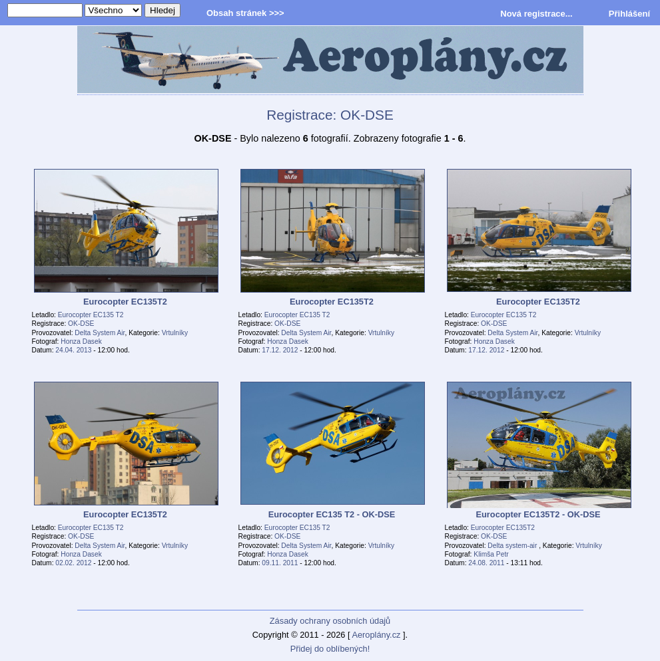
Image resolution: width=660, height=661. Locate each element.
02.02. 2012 (73, 563)
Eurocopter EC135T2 (503, 527)
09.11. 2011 (280, 563)
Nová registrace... (536, 14)
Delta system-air (513, 545)
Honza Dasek (81, 341)
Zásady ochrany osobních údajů (330, 621)
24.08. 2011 (486, 563)
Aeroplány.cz (376, 635)
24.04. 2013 (73, 350)
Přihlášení (629, 14)
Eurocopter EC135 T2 (91, 315)
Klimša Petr (491, 554)
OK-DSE (81, 323)
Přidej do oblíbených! (330, 649)
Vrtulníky (175, 332)
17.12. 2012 (280, 350)
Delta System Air (100, 332)
